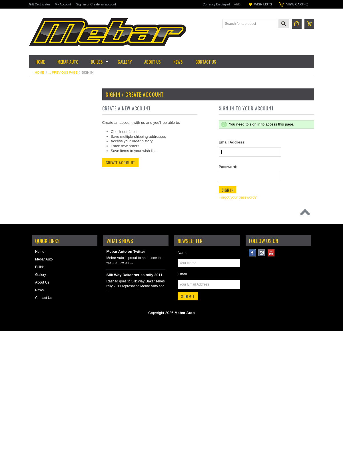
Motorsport (40, 245)
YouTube (271, 377)
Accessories (41, 105)
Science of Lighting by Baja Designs (53, 185)
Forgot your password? (238, 197)
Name (183, 377)
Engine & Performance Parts (54, 153)
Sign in (81, 4)
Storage (38, 207)
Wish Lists (263, 4)
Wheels (38, 217)
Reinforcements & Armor (51, 274)
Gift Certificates (40, 4)
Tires (36, 226)
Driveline (39, 134)
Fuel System (41, 173)
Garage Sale (41, 115)
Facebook (252, 377)
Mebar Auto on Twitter (125, 375)
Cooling (38, 125)
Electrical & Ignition (46, 144)
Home (39, 72)
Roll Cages (40, 284)
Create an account (103, 4)
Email (182, 398)
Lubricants (40, 236)
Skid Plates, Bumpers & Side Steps (54, 306)
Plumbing (39, 265)
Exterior (38, 163)
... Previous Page (63, 72)
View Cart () (297, 4)
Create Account (120, 162)
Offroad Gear (42, 255)
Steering (38, 318)
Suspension (41, 197)
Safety (37, 294)
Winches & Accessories (50, 327)
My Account (63, 4)
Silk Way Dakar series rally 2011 (134, 399)
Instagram (261, 377)
